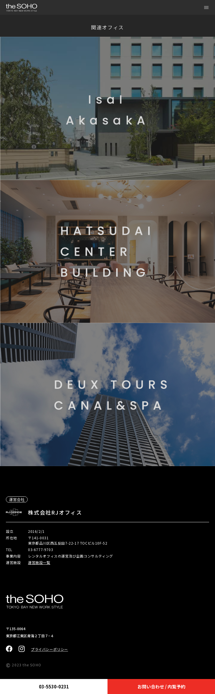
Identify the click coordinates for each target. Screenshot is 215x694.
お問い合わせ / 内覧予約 (161, 686)
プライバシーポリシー (49, 649)
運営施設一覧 (39, 562)
